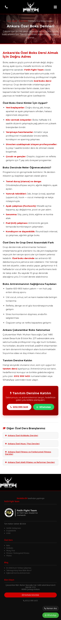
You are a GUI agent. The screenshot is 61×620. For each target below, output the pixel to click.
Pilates (9, 555)
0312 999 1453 (19, 407)
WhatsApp (50, 615)
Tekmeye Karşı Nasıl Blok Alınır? (19, 570)
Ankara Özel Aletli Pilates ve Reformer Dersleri (30, 462)
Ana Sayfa (12, 21)
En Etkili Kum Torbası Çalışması (18, 568)
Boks (8, 545)
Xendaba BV (22, 498)
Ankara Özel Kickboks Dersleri (21, 435)
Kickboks (9, 548)
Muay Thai (10, 550)
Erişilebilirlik (11, 530)
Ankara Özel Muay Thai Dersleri (22, 443)
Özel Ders (23, 21)
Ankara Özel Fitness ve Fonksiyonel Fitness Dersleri (28, 453)
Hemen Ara (50, 608)
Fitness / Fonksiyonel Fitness (17, 553)
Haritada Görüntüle (30, 595)
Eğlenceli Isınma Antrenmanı (18, 573)
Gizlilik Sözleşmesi (13, 528)
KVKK (8, 533)
